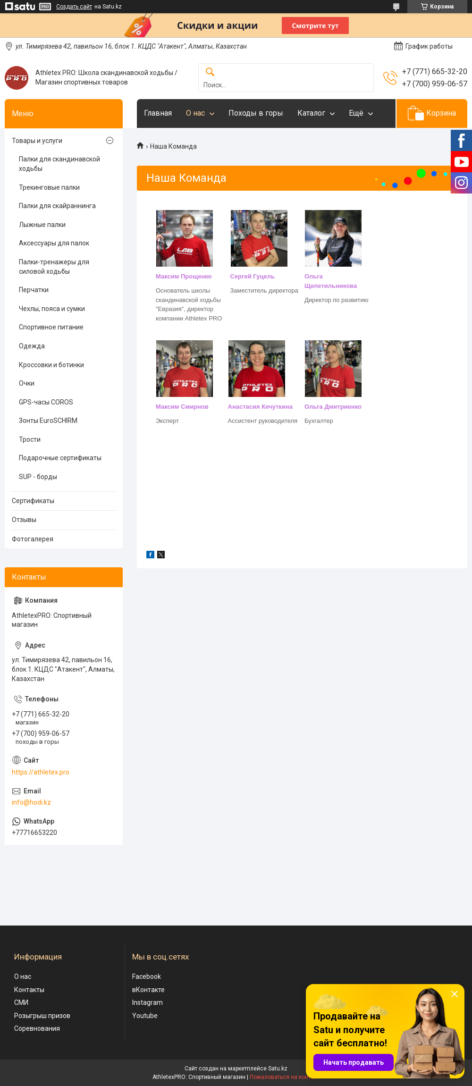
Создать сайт (74, 6)
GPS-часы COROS (46, 402)
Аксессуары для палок (54, 243)
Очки (26, 383)
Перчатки (34, 290)
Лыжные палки (42, 224)
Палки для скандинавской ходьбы (59, 163)
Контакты (29, 989)
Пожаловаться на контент (285, 1077)
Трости (30, 439)
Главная (158, 113)
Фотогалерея (32, 539)
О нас (195, 113)
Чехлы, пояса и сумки (52, 308)
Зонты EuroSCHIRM (48, 420)
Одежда (32, 346)
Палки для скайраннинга (57, 206)
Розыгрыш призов (42, 1015)
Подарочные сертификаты (60, 458)
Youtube (145, 1015)
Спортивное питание (51, 327)
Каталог (311, 113)
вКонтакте (148, 989)
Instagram (147, 1002)
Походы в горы (255, 113)
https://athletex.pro (40, 772)
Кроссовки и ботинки (51, 365)
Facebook (146, 976)
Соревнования (37, 1028)
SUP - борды (38, 476)
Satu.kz (277, 1068)
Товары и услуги (37, 140)
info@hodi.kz (31, 802)
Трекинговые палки (49, 187)
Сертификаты (33, 501)
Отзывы (24, 519)
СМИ (21, 1002)
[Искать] (210, 72)
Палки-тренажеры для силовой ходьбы (54, 266)
